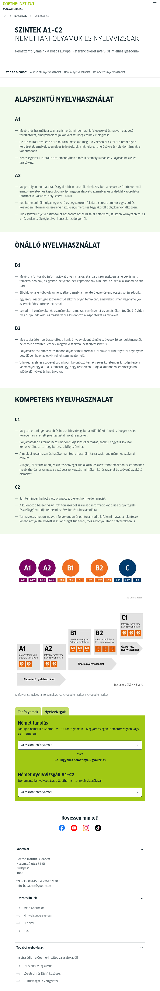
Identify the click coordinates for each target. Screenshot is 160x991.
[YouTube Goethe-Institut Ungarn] (74, 828)
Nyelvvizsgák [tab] (55, 712)
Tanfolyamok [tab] (28, 712)
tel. (38, 881)
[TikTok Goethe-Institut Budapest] (98, 828)
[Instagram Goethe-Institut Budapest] (86, 828)
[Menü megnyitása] (154, 4)
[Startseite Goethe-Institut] (18, 4)
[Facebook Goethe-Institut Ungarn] (62, 828)
